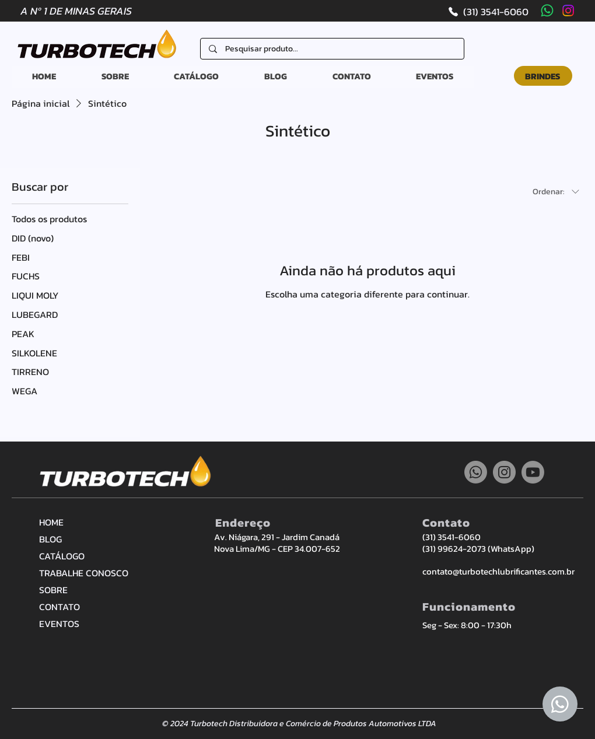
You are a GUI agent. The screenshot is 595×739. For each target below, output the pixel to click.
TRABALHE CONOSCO (80, 573)
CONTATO (59, 607)
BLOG (50, 539)
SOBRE (53, 590)
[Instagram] (568, 10)
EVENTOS (59, 624)
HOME (51, 522)
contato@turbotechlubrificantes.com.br (498, 571)
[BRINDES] (543, 76)
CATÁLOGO (62, 556)
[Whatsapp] (547, 10)
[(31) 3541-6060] (487, 11)
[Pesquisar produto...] (332, 48)
